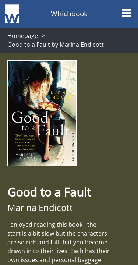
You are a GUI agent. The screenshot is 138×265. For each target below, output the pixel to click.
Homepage (22, 36)
